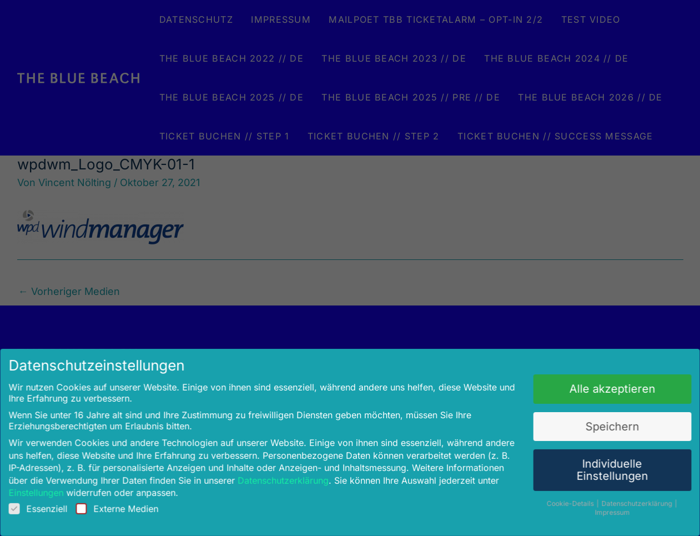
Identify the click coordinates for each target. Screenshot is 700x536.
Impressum (600, 506)
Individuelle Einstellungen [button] (600, 465)
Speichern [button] (600, 424)
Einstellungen (50, 487)
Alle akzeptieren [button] (600, 388)
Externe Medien (128, 503)
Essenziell (52, 503)
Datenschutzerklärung (286, 475)
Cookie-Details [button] (560, 497)
